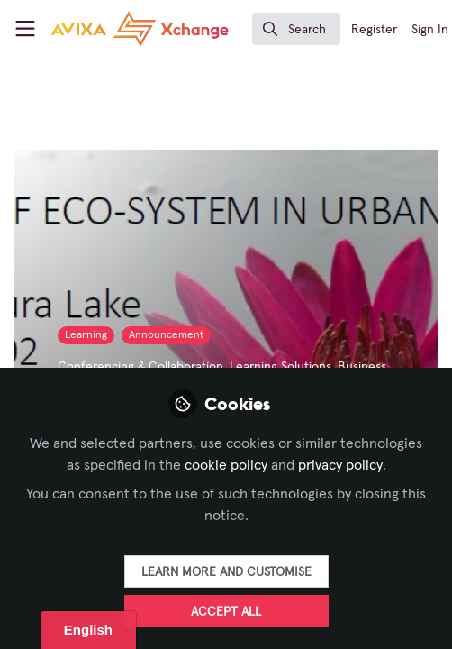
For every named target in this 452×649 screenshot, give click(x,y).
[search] (296, 29)
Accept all (226, 612)
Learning (86, 335)
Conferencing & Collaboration (140, 367)
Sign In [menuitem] (429, 29)
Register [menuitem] (374, 29)
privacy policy (340, 465)
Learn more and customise (226, 572)
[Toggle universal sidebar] (25, 29)
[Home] (103, 29)
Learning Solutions (280, 367)
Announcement (166, 335)
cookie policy (226, 465)
